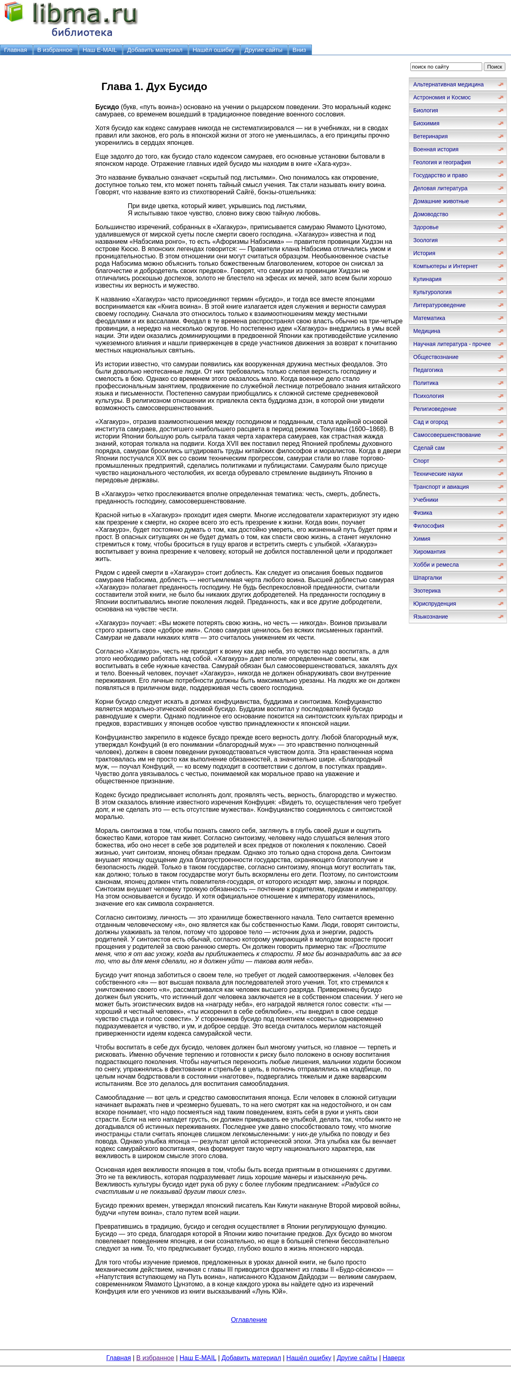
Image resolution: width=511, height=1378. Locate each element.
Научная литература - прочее (452, 344)
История (424, 253)
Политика (425, 383)
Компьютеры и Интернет (445, 266)
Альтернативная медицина (448, 84)
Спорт (421, 461)
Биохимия (426, 123)
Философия (428, 525)
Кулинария (427, 279)
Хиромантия (429, 551)
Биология (425, 110)
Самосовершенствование (447, 435)
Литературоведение (439, 305)
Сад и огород (430, 422)
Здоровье (426, 227)
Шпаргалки (427, 577)
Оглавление (249, 1319)
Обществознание (436, 357)
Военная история (436, 149)
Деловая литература (440, 188)
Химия (421, 538)
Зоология (425, 240)
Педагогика (428, 370)
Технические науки (438, 474)
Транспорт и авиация (441, 487)
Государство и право (440, 175)
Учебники (425, 500)
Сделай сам (429, 448)
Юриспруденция (434, 603)
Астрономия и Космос (442, 97)
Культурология (432, 292)
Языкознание (430, 616)
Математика (429, 318)
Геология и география (442, 162)
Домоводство (430, 214)
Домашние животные (441, 201)
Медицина (426, 331)
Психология (428, 396)
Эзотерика (427, 590)
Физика (422, 512)
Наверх (394, 1357)
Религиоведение (435, 409)
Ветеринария (430, 136)
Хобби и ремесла (436, 564)
